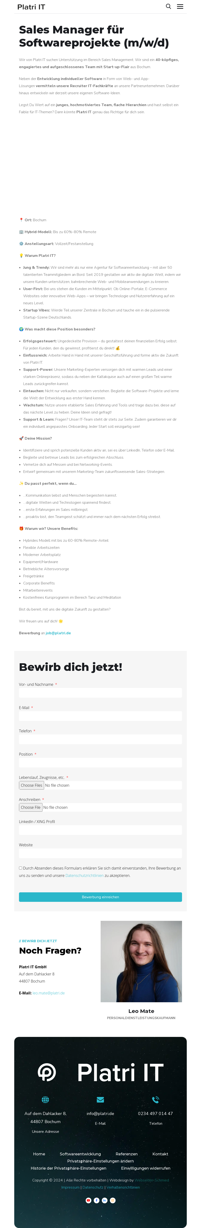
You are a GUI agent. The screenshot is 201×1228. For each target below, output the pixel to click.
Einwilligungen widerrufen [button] (145, 1168)
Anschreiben (30, 799)
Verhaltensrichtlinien (123, 1187)
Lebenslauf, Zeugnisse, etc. (42, 777)
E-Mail (24, 707)
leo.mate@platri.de (49, 993)
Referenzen (127, 1154)
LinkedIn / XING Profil (37, 821)
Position (26, 754)
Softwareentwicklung (80, 1154)
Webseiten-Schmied (152, 1180)
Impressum (70, 1187)
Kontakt (160, 1154)
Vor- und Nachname (36, 684)
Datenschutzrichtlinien (84, 875)
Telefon (26, 731)
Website (26, 844)
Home (39, 1154)
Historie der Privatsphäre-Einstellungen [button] (68, 1168)
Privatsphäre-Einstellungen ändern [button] (100, 1161)
